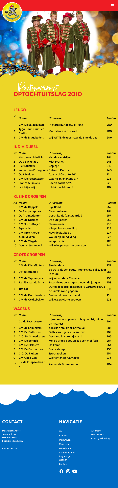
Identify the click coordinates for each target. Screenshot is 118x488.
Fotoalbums (65, 448)
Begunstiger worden (65, 458)
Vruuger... (64, 435)
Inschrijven (65, 439)
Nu (60, 431)
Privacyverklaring (100, 438)
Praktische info (67, 452)
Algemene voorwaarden (98, 432)
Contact (63, 464)
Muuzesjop (64, 444)
